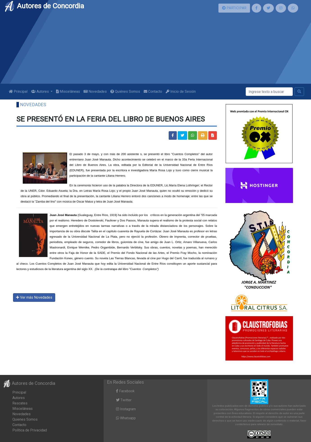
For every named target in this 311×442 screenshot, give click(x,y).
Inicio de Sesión (181, 91)
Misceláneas (68, 91)
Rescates (19, 403)
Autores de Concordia (44, 6)
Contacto (153, 91)
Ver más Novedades (34, 297)
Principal (18, 91)
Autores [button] (40, 91)
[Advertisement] (155, 49)
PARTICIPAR (234, 8)
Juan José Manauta (63, 215)
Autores (18, 398)
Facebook (125, 391)
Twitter (124, 400)
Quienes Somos (25, 419)
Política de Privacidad (29, 430)
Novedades (95, 91)
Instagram (126, 409)
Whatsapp (126, 418)
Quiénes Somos (125, 91)
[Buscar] (269, 91)
